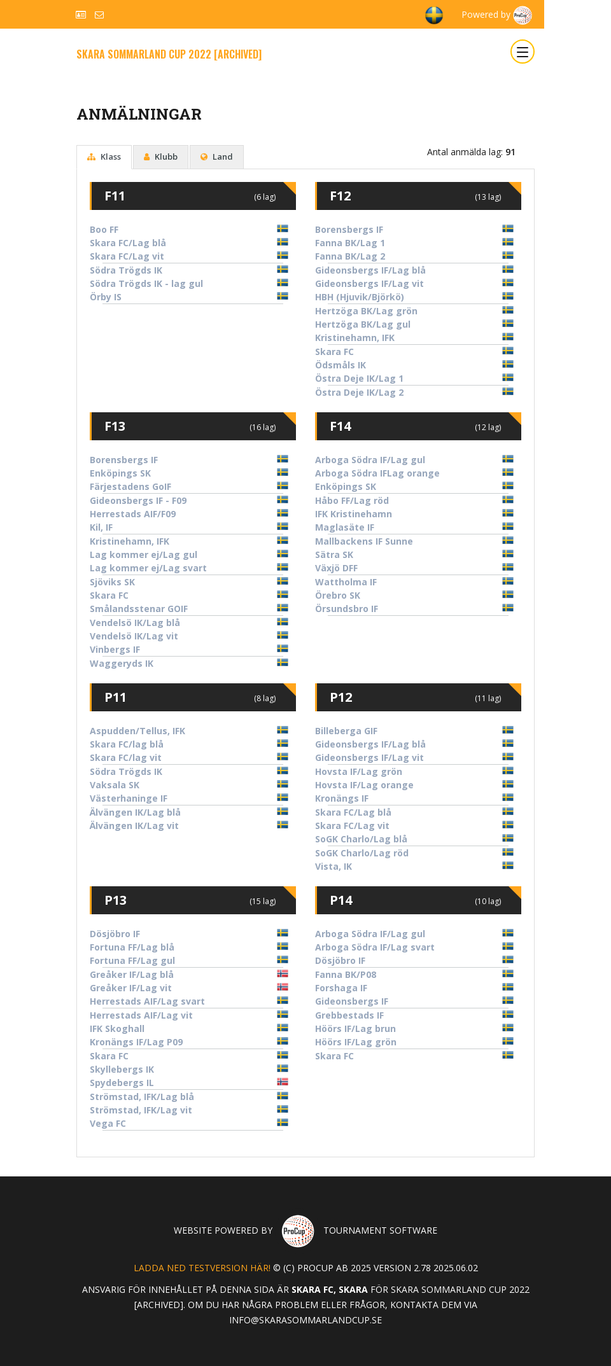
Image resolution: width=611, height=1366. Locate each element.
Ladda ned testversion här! (202, 1268)
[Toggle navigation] (522, 51)
